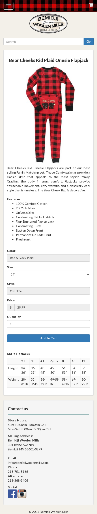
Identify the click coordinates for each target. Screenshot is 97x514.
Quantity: (14, 317)
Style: (11, 284)
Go (88, 41)
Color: (11, 251)
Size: (10, 267)
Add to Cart (48, 338)
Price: (11, 300)
